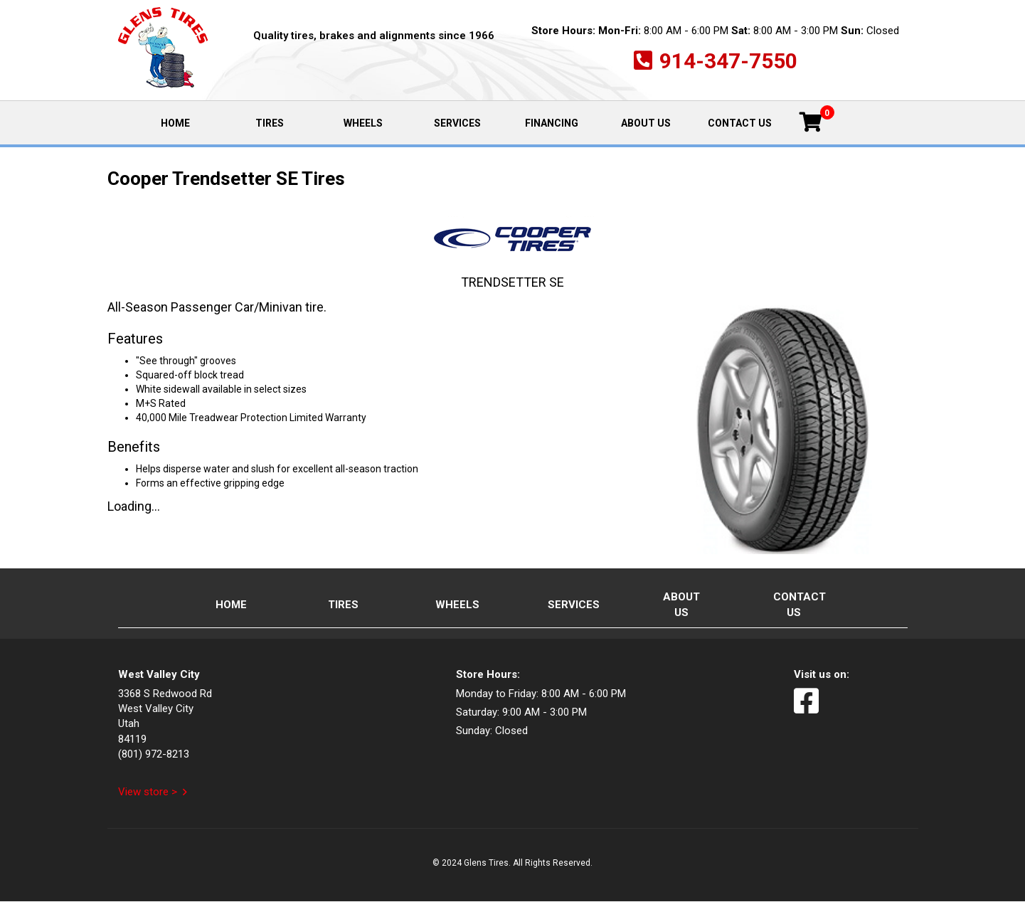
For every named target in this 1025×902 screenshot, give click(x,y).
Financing (551, 123)
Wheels (363, 123)
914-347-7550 (728, 60)
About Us (646, 123)
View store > (147, 791)
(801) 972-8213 (153, 754)
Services (457, 123)
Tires (269, 123)
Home (191, 122)
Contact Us (740, 123)
